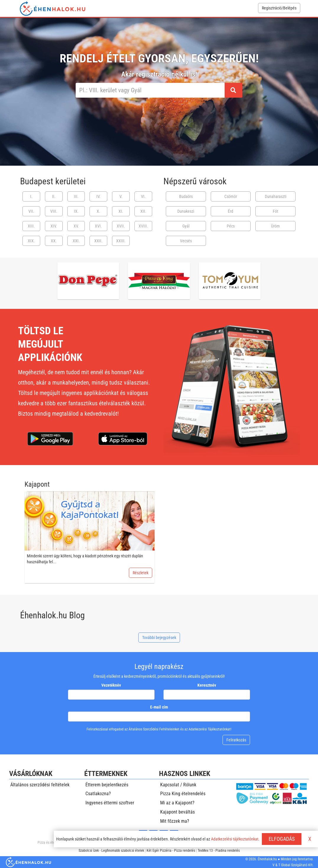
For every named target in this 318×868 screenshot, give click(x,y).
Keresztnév (206, 685)
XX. (54, 240)
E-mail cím (159, 707)
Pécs (231, 226)
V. (120, 196)
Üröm (275, 226)
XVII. (121, 226)
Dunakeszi (185, 211)
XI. (121, 211)
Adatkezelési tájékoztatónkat (234, 839)
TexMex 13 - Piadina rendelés (219, 850)
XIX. (31, 240)
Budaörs (186, 196)
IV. (98, 196)
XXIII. (121, 240)
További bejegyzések (159, 637)
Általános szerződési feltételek (39, 785)
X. (98, 211)
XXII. (98, 240)
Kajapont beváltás (177, 812)
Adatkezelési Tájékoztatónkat (210, 729)
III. (76, 196)
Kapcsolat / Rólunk (178, 785)
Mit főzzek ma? (174, 821)
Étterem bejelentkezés (106, 785)
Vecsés (186, 240)
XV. (76, 226)
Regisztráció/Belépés (279, 8)
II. (54, 196)
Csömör (230, 196)
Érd (230, 211)
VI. (143, 196)
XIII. (31, 226)
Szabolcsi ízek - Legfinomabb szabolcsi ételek (111, 850)
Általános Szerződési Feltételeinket (154, 729)
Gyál (185, 226)
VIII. (53, 211)
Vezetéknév (111, 685)
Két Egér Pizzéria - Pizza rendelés (171, 850)
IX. (76, 211)
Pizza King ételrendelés (182, 793)
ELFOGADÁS (282, 839)
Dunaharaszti (275, 196)
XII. (143, 211)
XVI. (98, 226)
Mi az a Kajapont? (177, 803)
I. (31, 196)
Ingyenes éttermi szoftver (109, 803)
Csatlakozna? (98, 793)
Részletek (140, 572)
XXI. (76, 240)
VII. (31, 211)
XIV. (54, 226)
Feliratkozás (236, 740)
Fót (275, 211)
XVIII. (143, 226)
